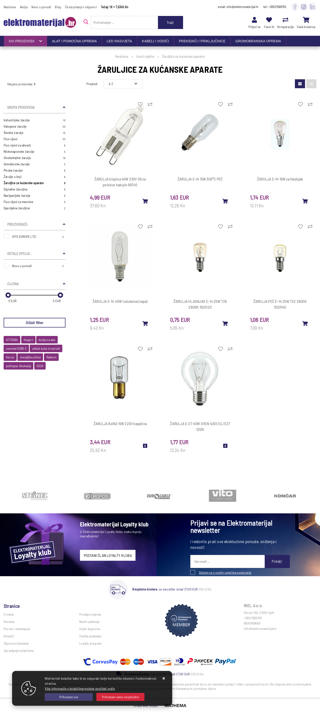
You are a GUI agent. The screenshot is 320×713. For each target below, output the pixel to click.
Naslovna (10, 7)
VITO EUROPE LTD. (38, 236)
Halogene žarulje (34, 126)
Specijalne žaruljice (34, 208)
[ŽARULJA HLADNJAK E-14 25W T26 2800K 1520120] (225, 323)
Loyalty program (90, 643)
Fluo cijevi (34, 139)
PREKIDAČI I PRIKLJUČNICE (202, 41)
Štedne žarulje (34, 133)
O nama (9, 614)
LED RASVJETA (119, 41)
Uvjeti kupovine (89, 629)
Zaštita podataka (90, 636)
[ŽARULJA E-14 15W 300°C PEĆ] (225, 201)
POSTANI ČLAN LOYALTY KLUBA (108, 555)
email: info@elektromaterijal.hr (238, 7)
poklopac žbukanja (18, 366)
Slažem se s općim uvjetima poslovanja (225, 572)
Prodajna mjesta (90, 614)
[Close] (69, 697)
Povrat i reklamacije (17, 629)
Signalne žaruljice (34, 189)
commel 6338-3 (16, 348)
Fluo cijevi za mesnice (34, 202)
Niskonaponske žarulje (34, 151)
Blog (58, 7)
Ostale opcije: (19, 253)
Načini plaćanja (89, 621)
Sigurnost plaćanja (16, 643)
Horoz (10, 357)
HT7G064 (12, 340)
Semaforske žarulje (34, 164)
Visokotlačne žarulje (34, 158)
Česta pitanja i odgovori (81, 7)
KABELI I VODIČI (155, 41)
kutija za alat (47, 340)
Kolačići (9, 636)
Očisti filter (34, 322)
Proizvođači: (17, 224)
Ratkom (51, 357)
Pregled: (92, 84)
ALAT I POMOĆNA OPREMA (74, 41)
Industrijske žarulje (34, 120)
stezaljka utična (30, 357)
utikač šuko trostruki (46, 348)
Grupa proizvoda (21, 107)
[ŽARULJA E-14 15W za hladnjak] (305, 201)
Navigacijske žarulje (34, 195)
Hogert (28, 340)
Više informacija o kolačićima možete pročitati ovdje (80, 688)
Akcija (24, 7)
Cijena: (13, 284)
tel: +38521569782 (274, 7)
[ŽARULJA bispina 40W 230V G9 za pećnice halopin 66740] (145, 201)
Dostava (9, 621)
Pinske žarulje (34, 170)
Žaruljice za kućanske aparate (34, 183)
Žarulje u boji (34, 177)
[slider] (8, 295)
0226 (40, 366)
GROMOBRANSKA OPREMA (258, 41)
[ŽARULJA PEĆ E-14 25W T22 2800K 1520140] (305, 323)
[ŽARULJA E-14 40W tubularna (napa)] (145, 323)
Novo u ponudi (41, 7)
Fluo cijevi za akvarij (34, 145)
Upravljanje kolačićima (19, 650)
